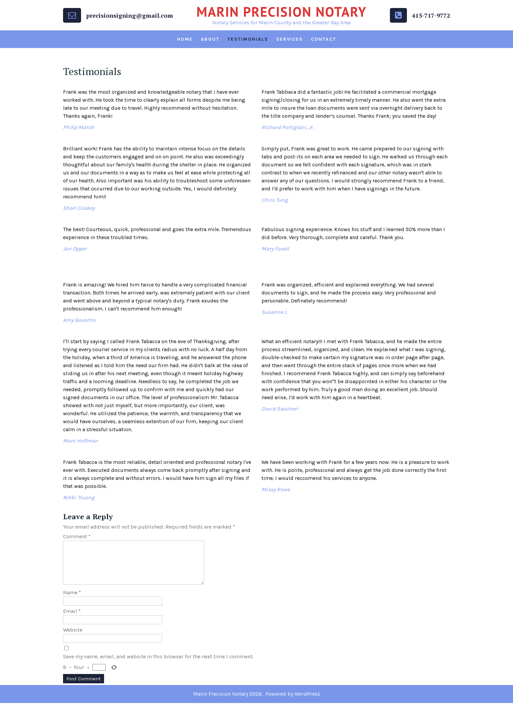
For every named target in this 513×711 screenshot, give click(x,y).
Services (289, 39)
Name (72, 600)
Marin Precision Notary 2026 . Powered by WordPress (256, 702)
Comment (77, 536)
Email (72, 619)
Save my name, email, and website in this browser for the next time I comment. (158, 664)
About (210, 39)
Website (72, 638)
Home (185, 39)
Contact (323, 39)
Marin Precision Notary (281, 11)
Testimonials (247, 39)
